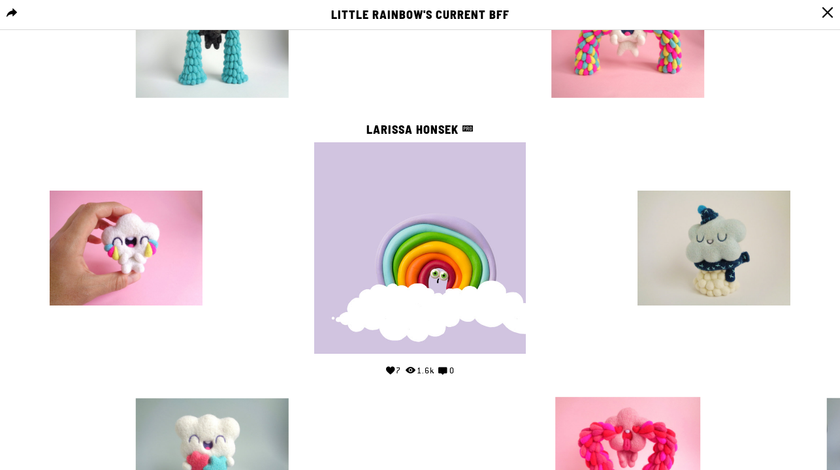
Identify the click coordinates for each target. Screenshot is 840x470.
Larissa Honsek (414, 129)
